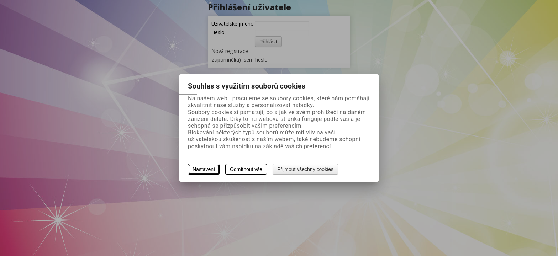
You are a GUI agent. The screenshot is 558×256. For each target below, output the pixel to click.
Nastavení (204, 169)
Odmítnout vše (246, 169)
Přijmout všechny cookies (305, 169)
